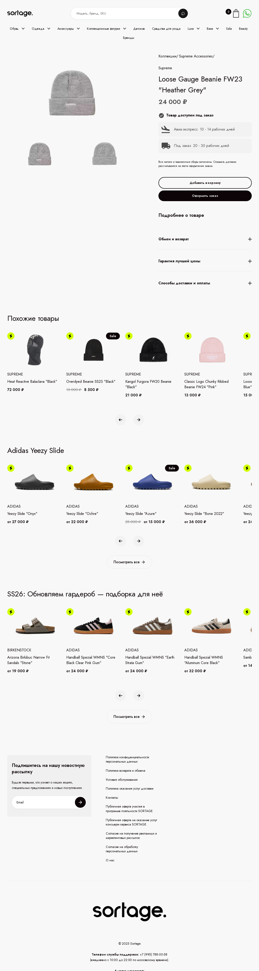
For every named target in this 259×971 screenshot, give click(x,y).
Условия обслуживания (122, 780)
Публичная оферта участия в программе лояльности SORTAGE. (129, 808)
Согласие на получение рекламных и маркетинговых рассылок (131, 835)
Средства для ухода (166, 28)
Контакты (112, 798)
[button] (17, 28)
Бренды (128, 38)
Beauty (243, 28)
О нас (110, 860)
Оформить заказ (205, 195)
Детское (139, 28)
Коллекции (167, 56)
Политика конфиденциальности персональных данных (127, 759)
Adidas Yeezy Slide (35, 450)
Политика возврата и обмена (125, 770)
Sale (229, 28)
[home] (23, 13)
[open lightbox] (72, 155)
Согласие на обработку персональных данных (122, 849)
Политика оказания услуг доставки (129, 788)
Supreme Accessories (196, 56)
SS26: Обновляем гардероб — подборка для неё (85, 594)
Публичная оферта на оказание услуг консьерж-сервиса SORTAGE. (131, 822)
